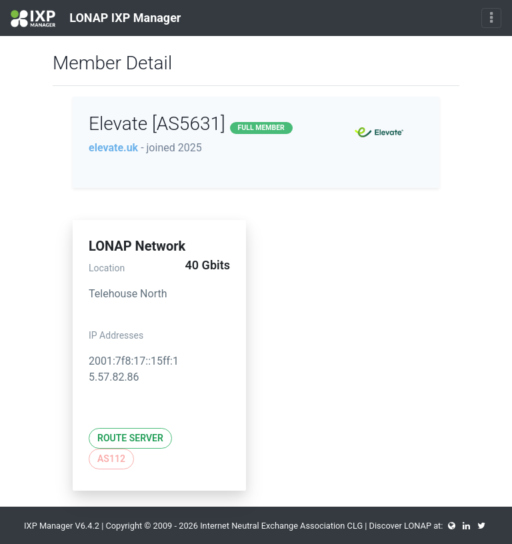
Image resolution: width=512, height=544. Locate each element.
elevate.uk (113, 147)
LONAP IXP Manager (96, 18)
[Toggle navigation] (491, 18)
